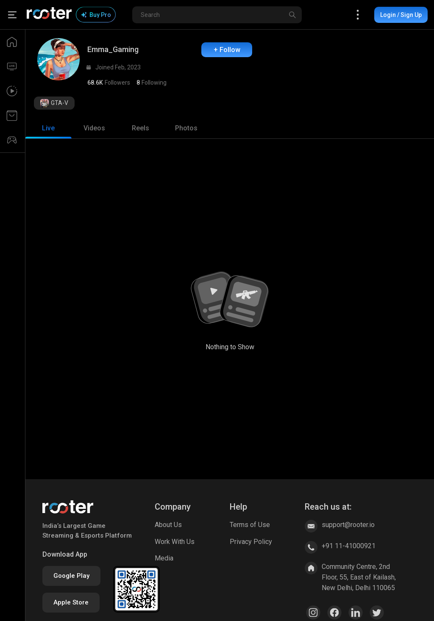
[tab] (48, 128)
